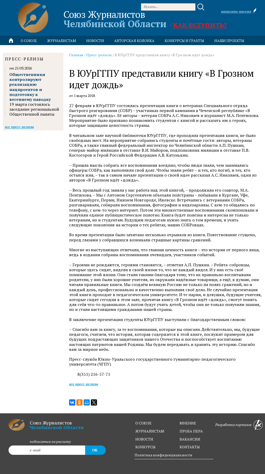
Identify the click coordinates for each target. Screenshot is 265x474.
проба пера (191, 431)
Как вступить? (200, 25)
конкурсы (145, 446)
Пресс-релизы (99, 54)
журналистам (149, 431)
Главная (76, 54)
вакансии (190, 439)
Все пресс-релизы (83, 383)
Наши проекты (229, 40)
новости (95, 40)
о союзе (143, 423)
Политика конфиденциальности (163, 454)
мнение (188, 423)
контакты (190, 446)
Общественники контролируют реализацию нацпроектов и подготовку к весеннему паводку (30, 87)
